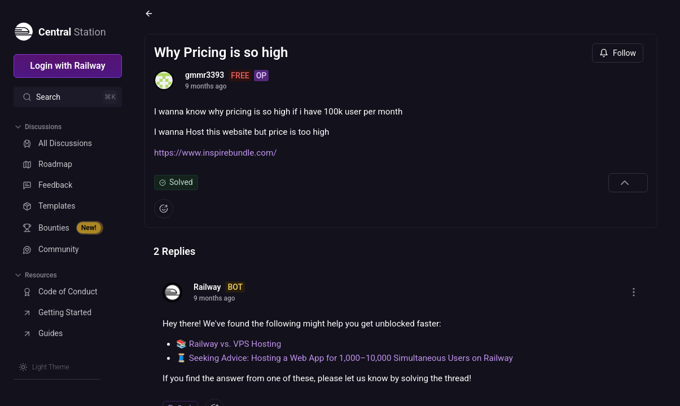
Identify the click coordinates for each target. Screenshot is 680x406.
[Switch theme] (44, 367)
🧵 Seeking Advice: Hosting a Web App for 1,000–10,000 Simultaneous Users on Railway (344, 358)
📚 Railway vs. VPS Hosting (228, 344)
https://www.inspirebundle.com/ (215, 153)
